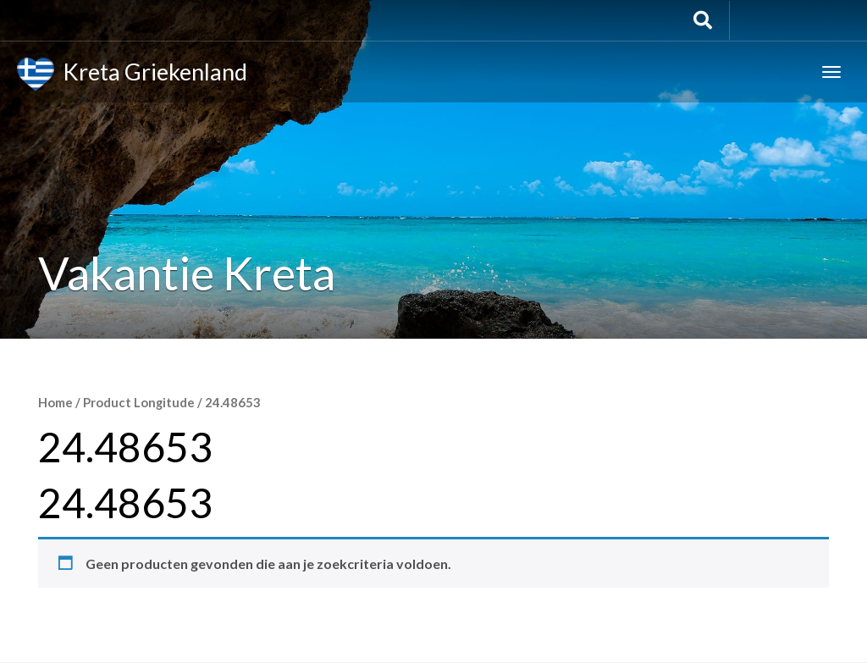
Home (55, 402)
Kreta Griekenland (132, 74)
